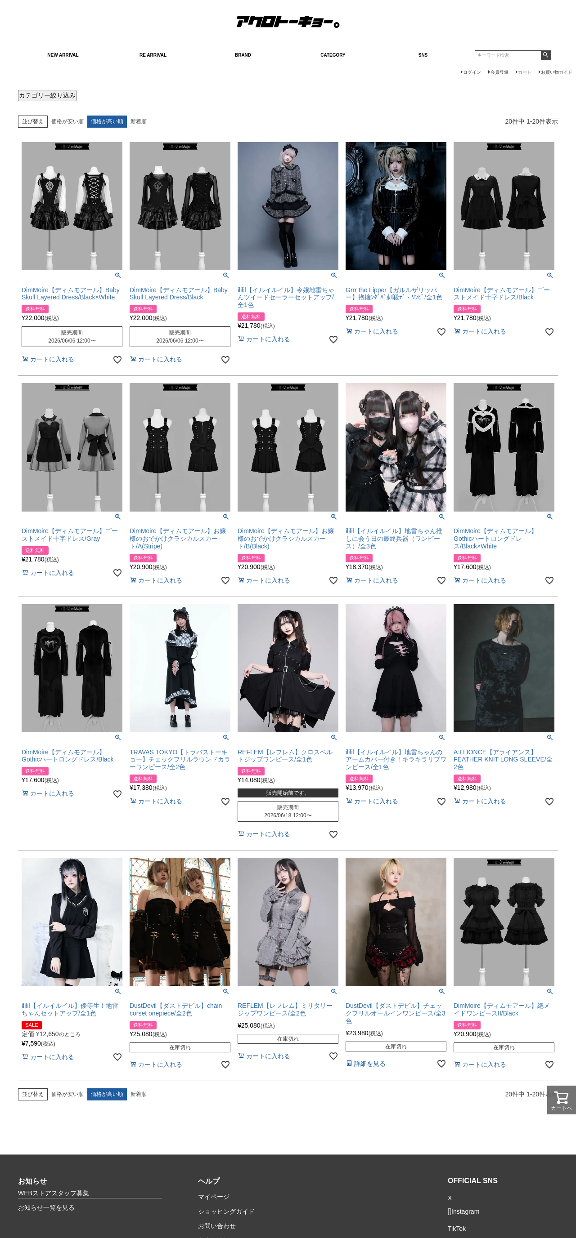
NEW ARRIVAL (62, 55)
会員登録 (499, 72)
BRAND (243, 55)
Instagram (463, 1212)
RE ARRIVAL (153, 55)
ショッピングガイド (226, 1211)
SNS (423, 55)
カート (524, 72)
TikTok (457, 1228)
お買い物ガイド (556, 72)
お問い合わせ (217, 1225)
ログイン (472, 72)
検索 (546, 55)
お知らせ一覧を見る (46, 1207)
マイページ (214, 1196)
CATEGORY (333, 55)
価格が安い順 (67, 121)
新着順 (138, 121)
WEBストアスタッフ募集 (53, 1193)
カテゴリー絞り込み (47, 95)
